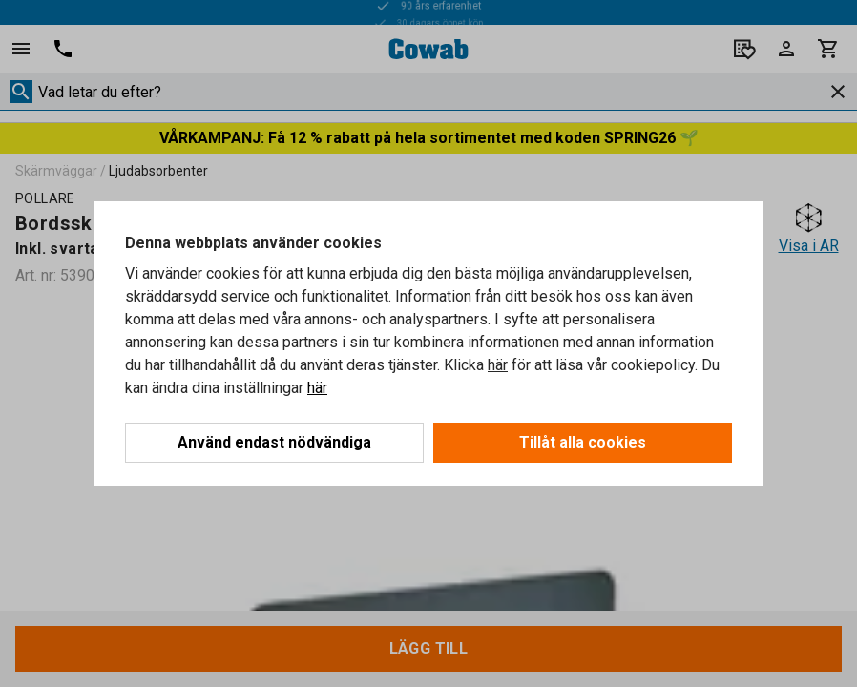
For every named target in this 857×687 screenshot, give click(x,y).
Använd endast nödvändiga (274, 442)
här (498, 365)
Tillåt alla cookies (582, 442)
